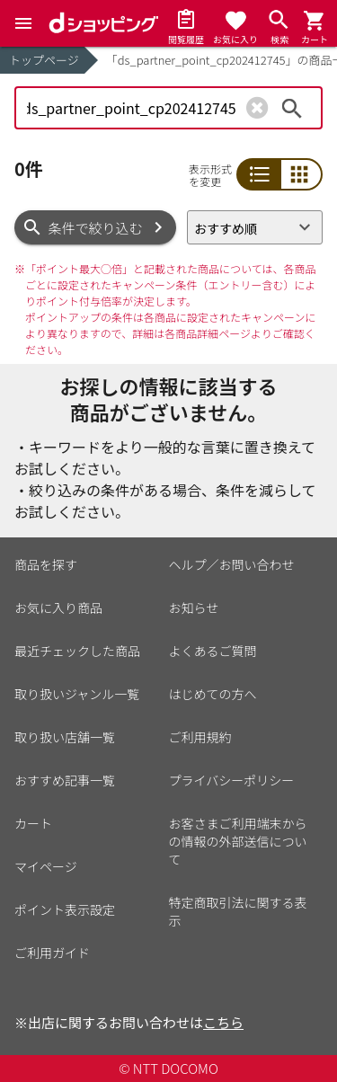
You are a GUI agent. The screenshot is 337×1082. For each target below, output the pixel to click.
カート (33, 823)
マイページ (45, 866)
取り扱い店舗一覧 (64, 737)
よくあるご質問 (213, 651)
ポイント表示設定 (64, 909)
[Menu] (23, 23)
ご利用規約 (200, 737)
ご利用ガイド (52, 953)
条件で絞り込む (96, 227)
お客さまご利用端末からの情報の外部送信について (238, 841)
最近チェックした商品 (77, 651)
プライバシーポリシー (232, 780)
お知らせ (194, 607)
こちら (223, 1022)
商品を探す (45, 564)
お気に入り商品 (58, 607)
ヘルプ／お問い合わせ (232, 564)
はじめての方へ (213, 694)
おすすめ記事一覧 (64, 780)
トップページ (44, 59)
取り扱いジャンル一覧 (76, 694)
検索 (292, 108)
